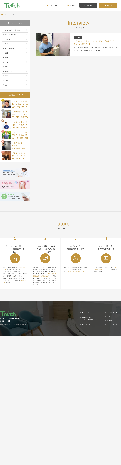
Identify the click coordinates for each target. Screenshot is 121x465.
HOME (1, 14)
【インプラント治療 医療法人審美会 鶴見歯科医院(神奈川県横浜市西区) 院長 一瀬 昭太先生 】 (20, 138)
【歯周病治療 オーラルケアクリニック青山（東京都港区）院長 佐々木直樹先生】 (19, 148)
